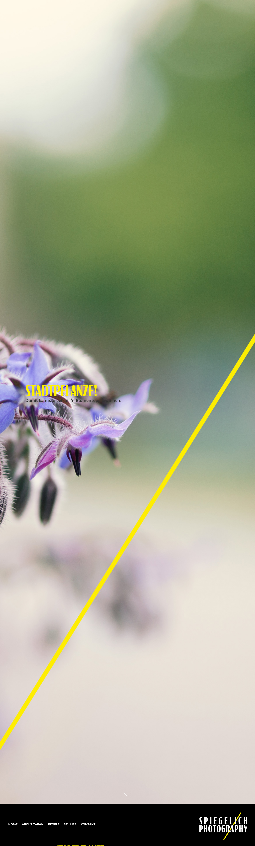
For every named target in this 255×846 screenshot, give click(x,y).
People (53, 824)
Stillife (70, 824)
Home (13, 824)
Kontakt (88, 824)
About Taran (33, 824)
